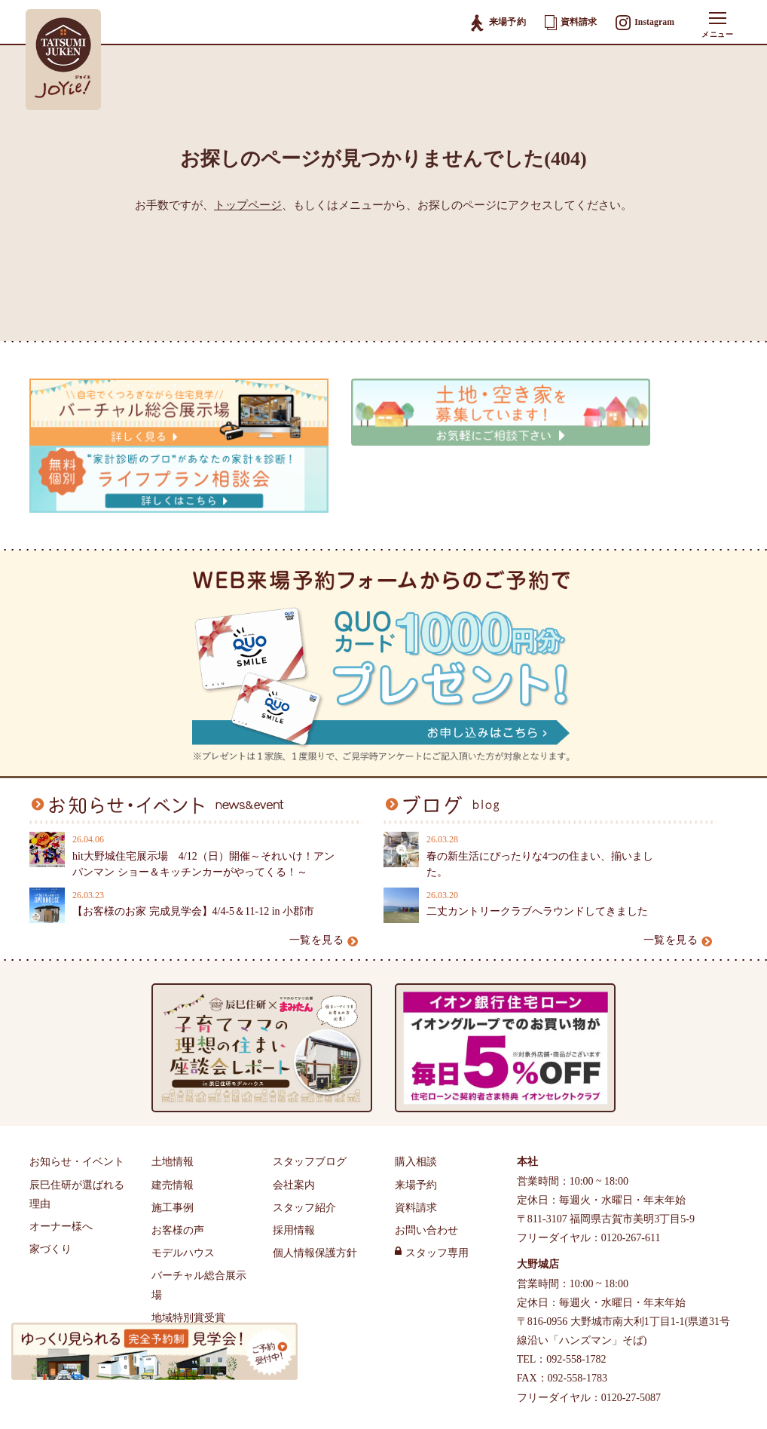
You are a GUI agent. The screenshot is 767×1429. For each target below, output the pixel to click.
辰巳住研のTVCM (192, 1255)
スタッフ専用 (437, 1168)
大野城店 (538, 1179)
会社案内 (294, 1099)
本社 (527, 1077)
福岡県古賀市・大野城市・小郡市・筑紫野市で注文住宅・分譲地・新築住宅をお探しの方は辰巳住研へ (358, 1397)
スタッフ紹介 (304, 1122)
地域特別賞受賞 (188, 1232)
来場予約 (496, 23)
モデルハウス (183, 1168)
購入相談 (416, 1077)
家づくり (50, 1164)
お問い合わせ (426, 1145)
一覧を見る (324, 854)
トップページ (248, 205)
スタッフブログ (310, 1077)
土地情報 (172, 1077)
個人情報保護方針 (315, 1168)
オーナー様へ (61, 1141)
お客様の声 (177, 1145)
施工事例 (172, 1122)
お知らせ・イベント (76, 1077)
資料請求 (569, 22)
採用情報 (294, 1145)
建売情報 (172, 1099)
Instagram (644, 23)
